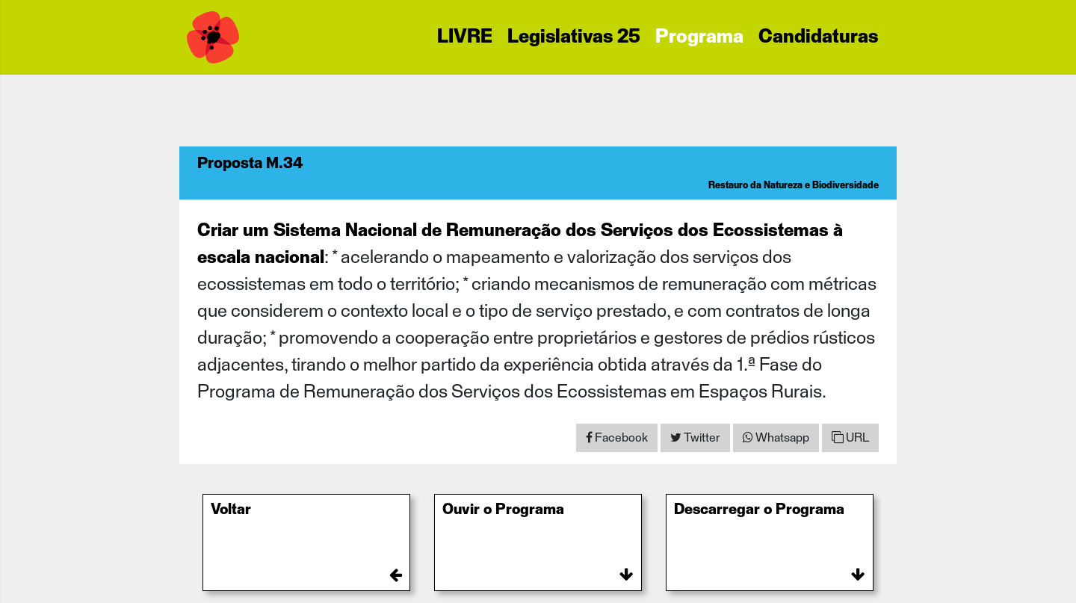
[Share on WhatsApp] (776, 438)
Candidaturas (818, 37)
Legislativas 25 (573, 37)
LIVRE (464, 37)
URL (850, 437)
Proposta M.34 (250, 163)
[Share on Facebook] (617, 438)
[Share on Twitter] (695, 438)
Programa (699, 37)
